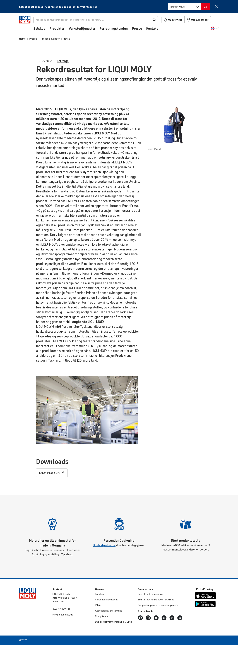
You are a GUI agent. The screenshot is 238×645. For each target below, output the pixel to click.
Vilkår (98, 605)
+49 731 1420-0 (61, 609)
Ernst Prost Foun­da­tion (150, 594)
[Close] (217, 6)
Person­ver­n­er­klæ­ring (106, 599)
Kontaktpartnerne (104, 545)
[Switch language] (184, 6)
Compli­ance (101, 616)
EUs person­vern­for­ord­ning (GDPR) (113, 622)
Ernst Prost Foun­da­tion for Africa (156, 599)
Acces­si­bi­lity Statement (108, 610)
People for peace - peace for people (158, 605)
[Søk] (101, 19)
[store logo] (30, 24)
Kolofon (99, 594)
